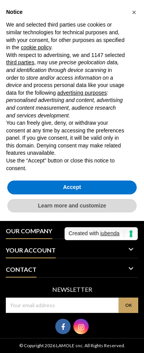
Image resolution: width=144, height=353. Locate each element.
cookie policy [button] (36, 47)
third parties (20, 62)
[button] (134, 12)
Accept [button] (72, 187)
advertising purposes (82, 93)
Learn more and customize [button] (72, 205)
